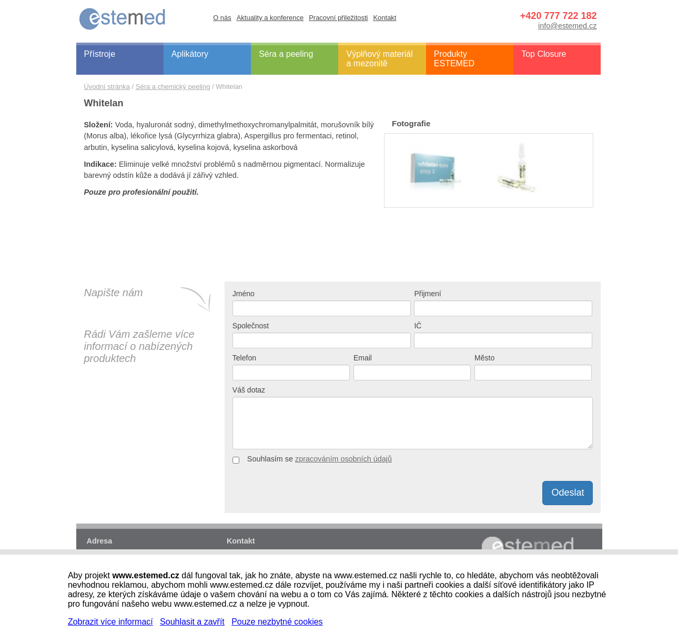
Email (362, 358)
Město (484, 358)
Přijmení (427, 293)
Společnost (250, 326)
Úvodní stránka (107, 87)
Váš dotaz (248, 390)
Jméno (243, 293)
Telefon (244, 358)
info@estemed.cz (567, 26)
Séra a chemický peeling (173, 87)
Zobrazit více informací (110, 621)
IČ (417, 326)
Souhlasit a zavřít (192, 621)
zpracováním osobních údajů (343, 459)
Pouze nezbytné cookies (276, 621)
